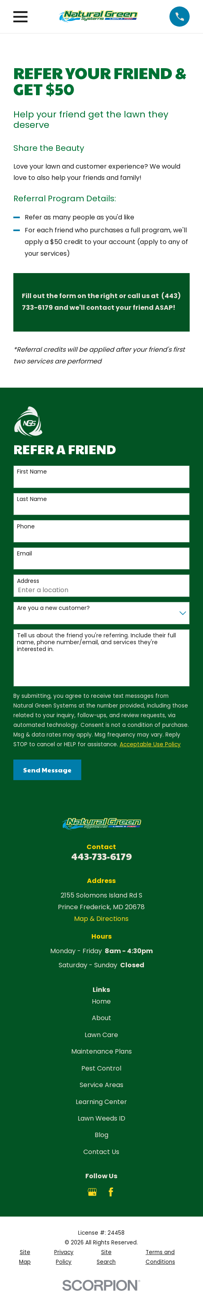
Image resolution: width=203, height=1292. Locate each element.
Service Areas (101, 1085)
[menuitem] (25, 1257)
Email (24, 553)
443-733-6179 (101, 856)
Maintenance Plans (101, 1051)
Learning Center (101, 1101)
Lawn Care (101, 1034)
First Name (32, 471)
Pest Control (101, 1068)
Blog (101, 1135)
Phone (26, 526)
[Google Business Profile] (92, 1192)
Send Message (47, 769)
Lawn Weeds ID (101, 1118)
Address (28, 581)
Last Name (32, 499)
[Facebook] (110, 1192)
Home (101, 1001)
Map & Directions (101, 918)
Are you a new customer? (53, 608)
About (101, 1018)
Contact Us (101, 1151)
